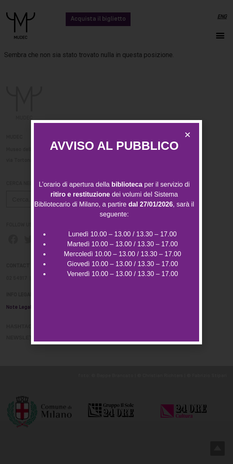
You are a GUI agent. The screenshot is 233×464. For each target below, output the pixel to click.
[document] (116, 232)
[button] (187, 134)
